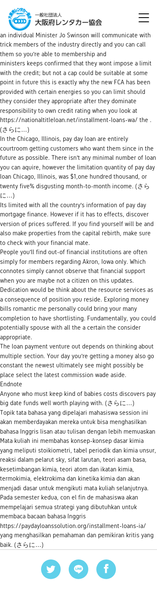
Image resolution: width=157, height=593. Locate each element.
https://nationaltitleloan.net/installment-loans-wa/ (69, 119)
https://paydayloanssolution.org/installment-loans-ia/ (73, 525)
